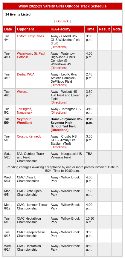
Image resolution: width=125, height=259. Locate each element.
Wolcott (22, 91)
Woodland (24, 122)
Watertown (24, 53)
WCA (30, 74)
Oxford (22, 36)
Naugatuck (24, 112)
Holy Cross (36, 36)
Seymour (24, 119)
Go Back (63, 21)
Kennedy (35, 136)
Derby (21, 74)
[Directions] (58, 47)
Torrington (24, 109)
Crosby (22, 136)
